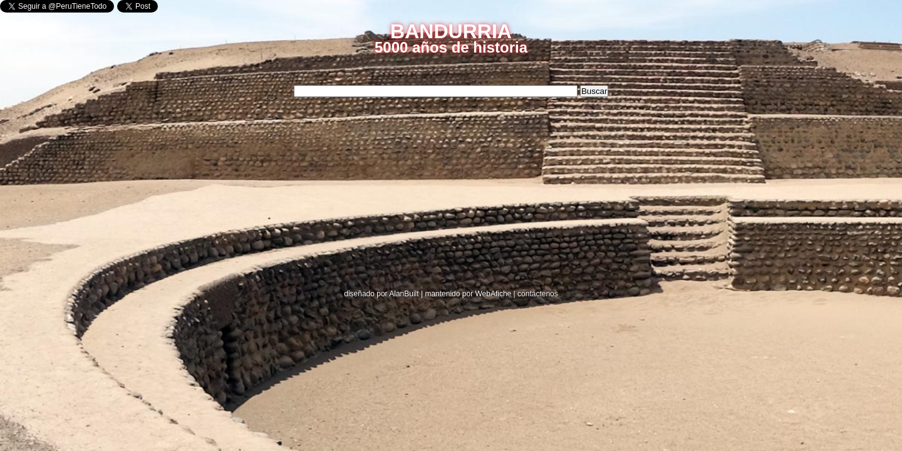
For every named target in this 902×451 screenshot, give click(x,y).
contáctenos (537, 293)
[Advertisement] (242, 196)
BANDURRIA (451, 31)
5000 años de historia (451, 47)
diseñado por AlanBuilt (381, 293)
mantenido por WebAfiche (468, 293)
